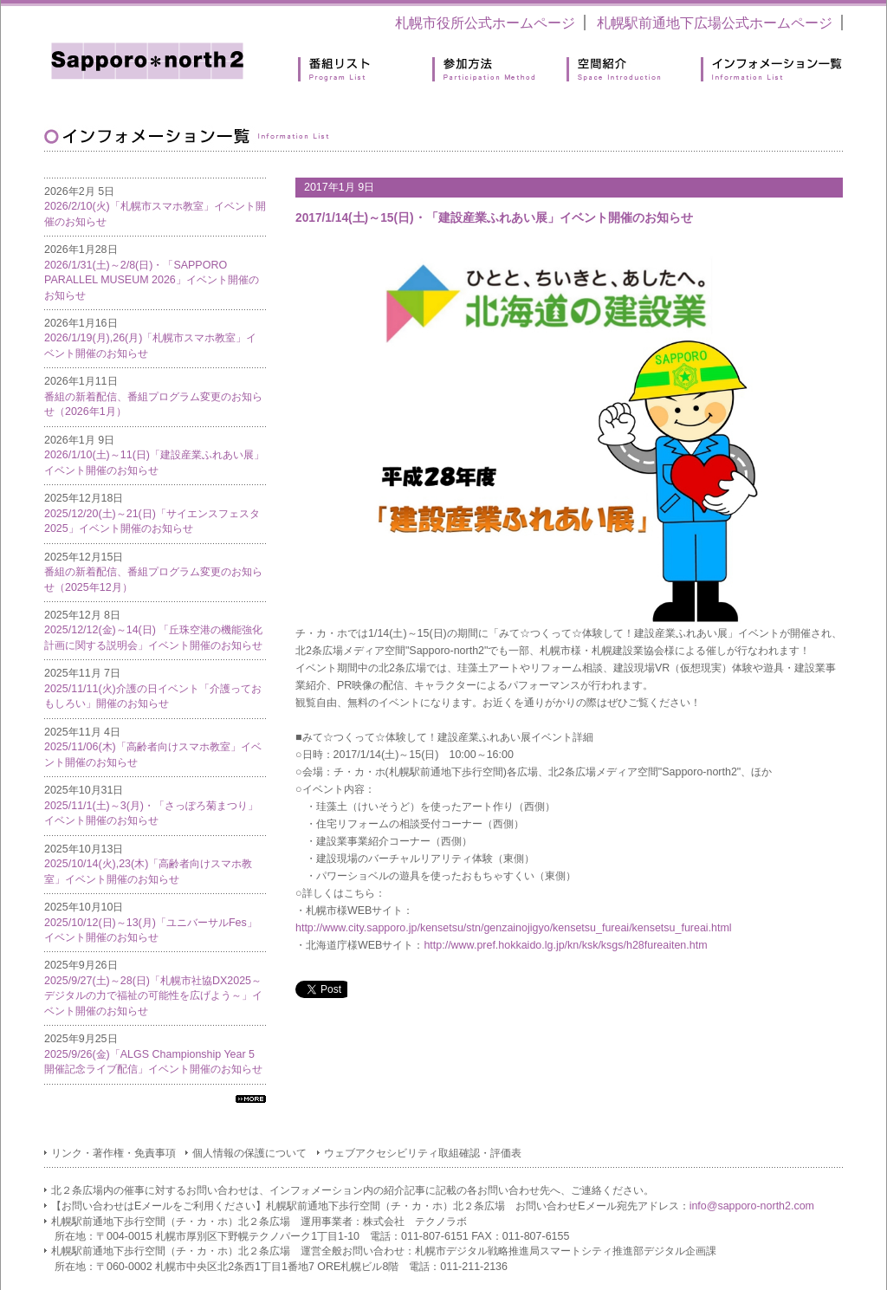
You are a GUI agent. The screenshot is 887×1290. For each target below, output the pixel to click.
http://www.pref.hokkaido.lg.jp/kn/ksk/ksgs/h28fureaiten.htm (565, 945)
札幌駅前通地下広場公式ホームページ (714, 22)
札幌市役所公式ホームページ (485, 22)
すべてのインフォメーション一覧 (251, 1099)
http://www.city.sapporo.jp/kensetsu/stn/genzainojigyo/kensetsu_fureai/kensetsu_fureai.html (513, 928)
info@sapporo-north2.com (752, 1206)
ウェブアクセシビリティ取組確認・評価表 (422, 1153)
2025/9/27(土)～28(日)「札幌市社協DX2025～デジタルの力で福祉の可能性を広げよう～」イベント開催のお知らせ (153, 996)
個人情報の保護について (249, 1153)
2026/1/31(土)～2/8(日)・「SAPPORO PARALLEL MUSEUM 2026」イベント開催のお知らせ (151, 280)
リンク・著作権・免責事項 (113, 1153)
